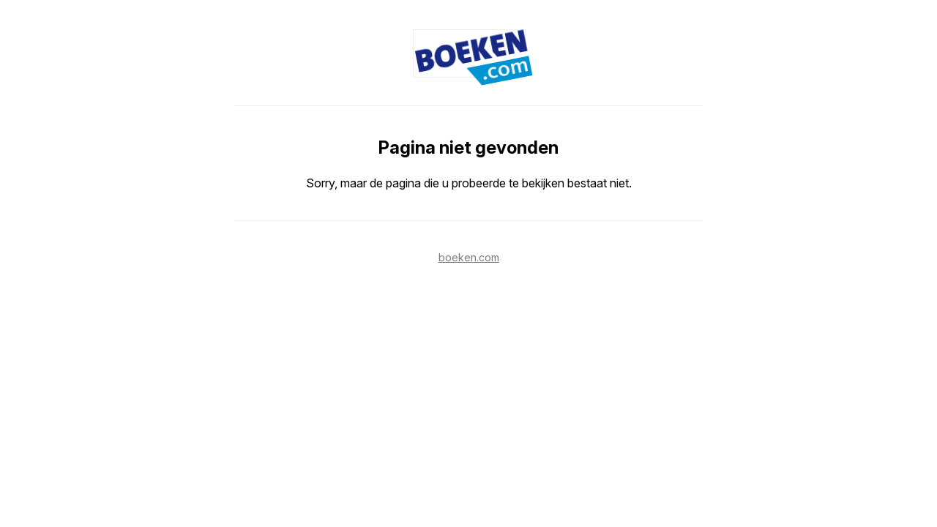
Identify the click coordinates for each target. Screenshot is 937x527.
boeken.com (468, 257)
